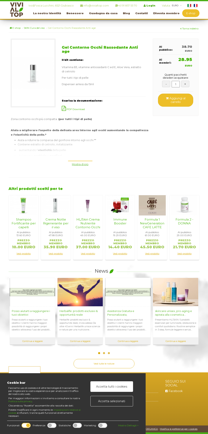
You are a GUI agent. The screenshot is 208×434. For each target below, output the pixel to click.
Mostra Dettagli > (128, 425)
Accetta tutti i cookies (111, 386)
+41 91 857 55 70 (126, 5)
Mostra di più (80, 164)
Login (149, 5)
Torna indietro (189, 28)
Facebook (174, 391)
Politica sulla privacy (20, 401)
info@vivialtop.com (94, 5)
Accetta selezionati (111, 401)
